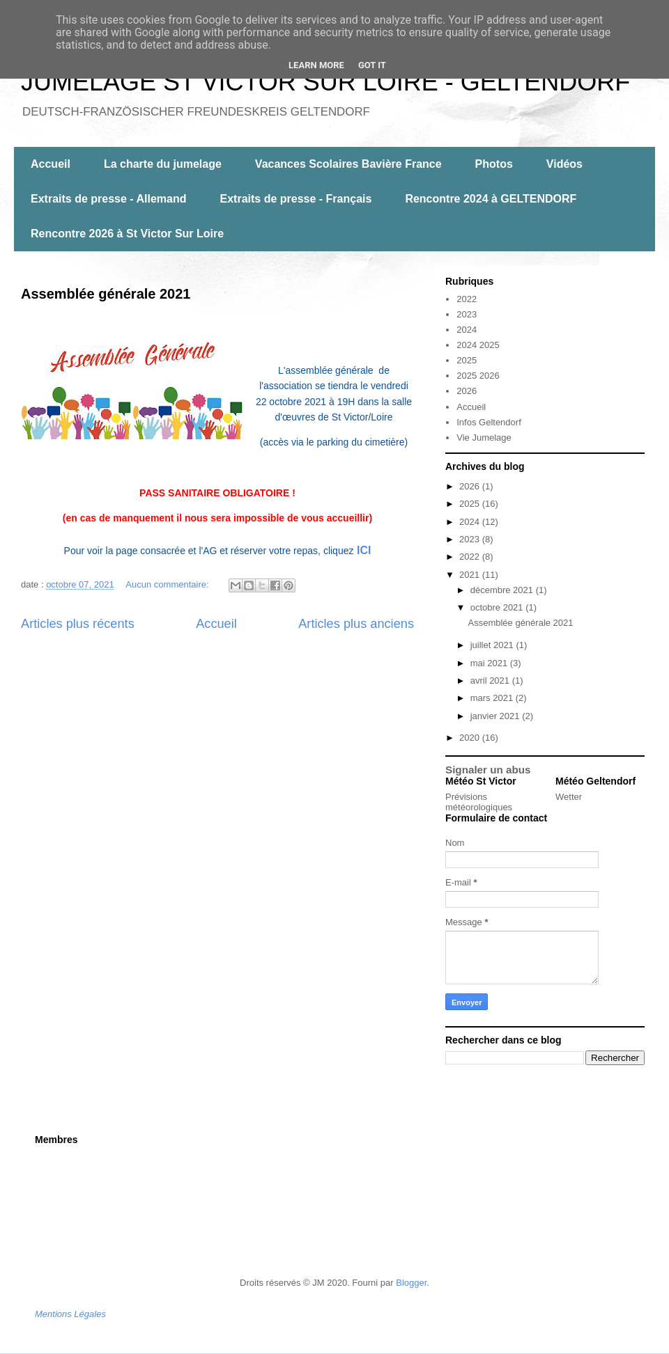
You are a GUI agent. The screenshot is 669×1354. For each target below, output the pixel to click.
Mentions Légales (70, 1314)
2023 (466, 314)
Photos (494, 164)
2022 (466, 299)
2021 (470, 574)
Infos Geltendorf (488, 422)
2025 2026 (477, 375)
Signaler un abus (488, 770)
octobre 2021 (498, 607)
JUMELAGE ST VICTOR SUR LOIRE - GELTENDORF (325, 82)
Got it (372, 65)
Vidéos (564, 164)
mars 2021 (493, 698)
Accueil (50, 164)
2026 (466, 391)
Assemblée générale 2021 (106, 293)
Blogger (411, 1282)
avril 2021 (491, 680)
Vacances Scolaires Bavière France (348, 164)
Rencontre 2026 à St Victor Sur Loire (127, 233)
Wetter (568, 797)
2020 (470, 737)
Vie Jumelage (484, 437)
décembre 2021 (503, 590)
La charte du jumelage (163, 164)
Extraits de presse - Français (296, 199)
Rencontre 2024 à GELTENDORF (490, 199)
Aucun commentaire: (168, 584)
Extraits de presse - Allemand (109, 199)
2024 (466, 329)
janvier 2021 (496, 716)
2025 (466, 360)
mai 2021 (490, 663)
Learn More (316, 65)
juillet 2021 (493, 645)
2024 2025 (477, 345)
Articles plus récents (77, 624)
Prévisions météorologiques (478, 802)
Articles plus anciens (356, 624)
